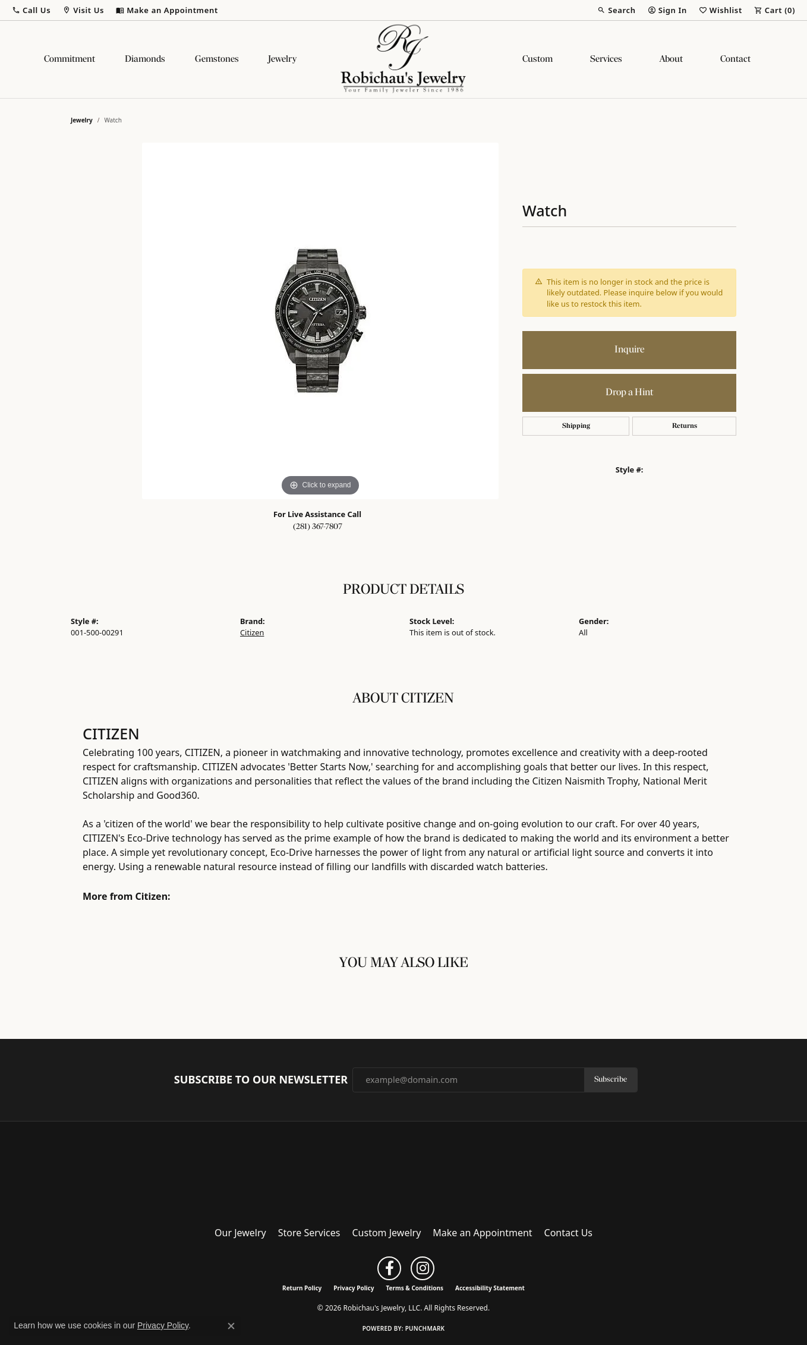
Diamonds (145, 59)
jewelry (82, 120)
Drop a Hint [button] (629, 393)
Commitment (69, 59)
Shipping (576, 426)
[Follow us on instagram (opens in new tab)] (422, 1268)
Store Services (309, 1232)
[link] (167, 10)
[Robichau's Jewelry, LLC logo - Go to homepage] (403, 59)
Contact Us (568, 1232)
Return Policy (301, 1288)
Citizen (252, 632)
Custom (537, 59)
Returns (684, 426)
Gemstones (217, 59)
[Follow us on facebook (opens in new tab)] (389, 1268)
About (671, 59)
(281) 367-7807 (317, 527)
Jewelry (282, 59)
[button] (31, 10)
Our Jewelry (240, 1232)
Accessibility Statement (490, 1288)
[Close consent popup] (231, 1326)
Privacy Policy (353, 1288)
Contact (735, 59)
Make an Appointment (482, 1232)
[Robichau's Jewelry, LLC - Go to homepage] (403, 1170)
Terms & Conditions (414, 1288)
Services (606, 59)
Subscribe (610, 1079)
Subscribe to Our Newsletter (261, 1079)
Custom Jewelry (386, 1232)
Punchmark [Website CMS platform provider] (425, 1328)
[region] (320, 321)
